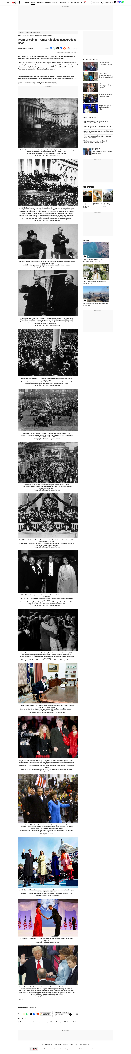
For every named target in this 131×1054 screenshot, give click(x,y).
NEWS (33, 3)
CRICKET (55, 3)
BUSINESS (40, 3)
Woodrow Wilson (55, 1022)
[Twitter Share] (57, 48)
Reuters (22, 1022)
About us (85, 1049)
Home (19, 35)
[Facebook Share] (60, 48)
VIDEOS (86, 240)
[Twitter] (115, 2)
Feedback (79, 1049)
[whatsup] (123, 2)
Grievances (98, 1049)
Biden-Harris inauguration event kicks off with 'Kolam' (106, 75)
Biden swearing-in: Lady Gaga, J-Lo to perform (105, 86)
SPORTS (63, 3)
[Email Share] (50, 48)
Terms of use (91, 1049)
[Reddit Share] (64, 48)
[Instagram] (117, 2)
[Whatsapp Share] (54, 48)
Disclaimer (60, 1049)
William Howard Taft (69, 1022)
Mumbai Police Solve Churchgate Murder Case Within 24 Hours (98, 127)
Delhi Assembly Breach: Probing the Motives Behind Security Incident (96, 122)
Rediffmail (65, 1044)
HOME (27, 3)
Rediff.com (45, 1049)
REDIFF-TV (81, 3)
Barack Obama (32, 1022)
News (24, 35)
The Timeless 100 (84, 1044)
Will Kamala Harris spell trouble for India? (105, 107)
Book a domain (57, 1044)
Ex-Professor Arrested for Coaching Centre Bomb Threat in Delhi (96, 142)
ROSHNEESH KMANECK (27, 48)
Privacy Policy (67, 1049)
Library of (43, 1022)
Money (71, 1044)
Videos (76, 1044)
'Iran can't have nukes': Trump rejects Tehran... (102, 152)
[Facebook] (120, 2)
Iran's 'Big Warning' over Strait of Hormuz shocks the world (93, 260)
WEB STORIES (88, 187)
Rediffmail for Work (47, 1044)
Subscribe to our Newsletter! (62, 1012)
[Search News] (101, 2)
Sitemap (74, 1049)
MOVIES (48, 3)
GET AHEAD (72, 3)
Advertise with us (52, 1049)
